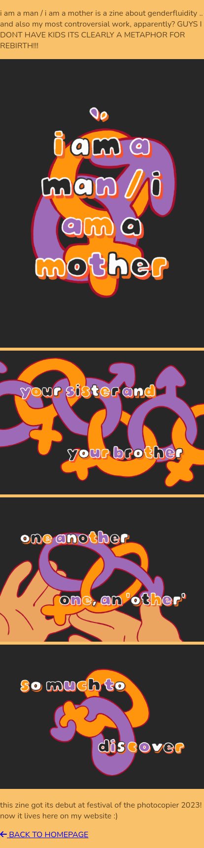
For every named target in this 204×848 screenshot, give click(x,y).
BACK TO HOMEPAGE (44, 834)
